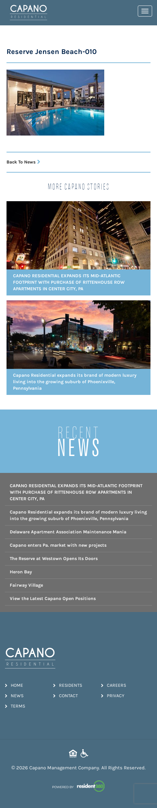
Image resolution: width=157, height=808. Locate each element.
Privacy (112, 695)
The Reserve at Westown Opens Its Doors (54, 558)
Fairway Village (26, 585)
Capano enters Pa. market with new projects (58, 545)
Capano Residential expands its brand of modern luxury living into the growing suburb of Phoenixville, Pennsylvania (78, 515)
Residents (67, 685)
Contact (65, 695)
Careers (113, 685)
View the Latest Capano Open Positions (53, 598)
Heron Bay (21, 572)
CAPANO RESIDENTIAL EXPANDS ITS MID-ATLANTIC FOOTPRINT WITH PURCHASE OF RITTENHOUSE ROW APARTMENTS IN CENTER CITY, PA (76, 492)
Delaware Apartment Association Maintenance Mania (68, 532)
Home (14, 685)
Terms (15, 706)
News (14, 695)
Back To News (23, 162)
